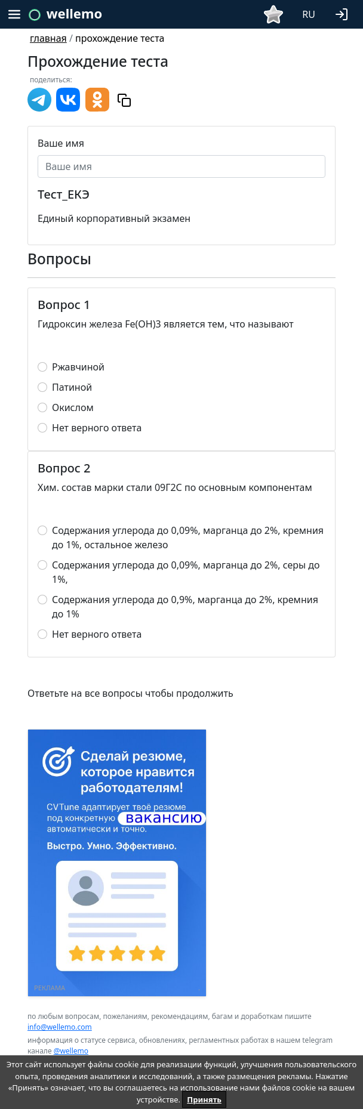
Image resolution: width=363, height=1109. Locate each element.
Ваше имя (61, 143)
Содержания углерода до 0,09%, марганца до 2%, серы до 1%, (186, 572)
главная (48, 38)
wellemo (74, 13)
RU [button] (308, 14)
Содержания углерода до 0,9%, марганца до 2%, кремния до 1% (185, 606)
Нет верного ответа (96, 427)
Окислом (73, 407)
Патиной (72, 387)
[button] (344, 13)
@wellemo (71, 1051)
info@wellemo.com (59, 1027)
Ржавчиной (78, 366)
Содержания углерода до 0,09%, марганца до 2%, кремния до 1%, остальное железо (188, 537)
